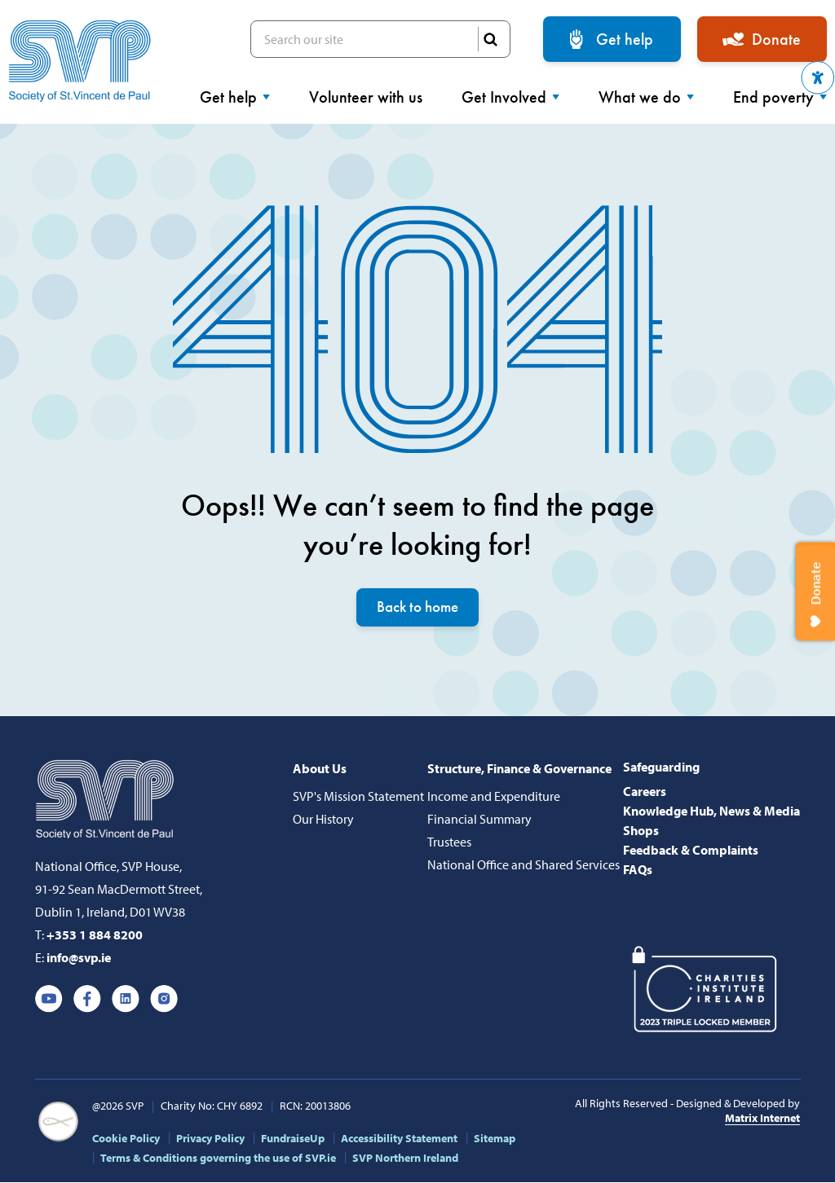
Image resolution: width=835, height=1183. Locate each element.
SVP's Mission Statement (358, 797)
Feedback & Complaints (690, 850)
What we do (646, 97)
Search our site (380, 39)
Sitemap (494, 1139)
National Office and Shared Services (523, 865)
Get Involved (510, 97)
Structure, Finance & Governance (519, 769)
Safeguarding (661, 767)
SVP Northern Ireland (405, 1158)
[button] (818, 78)
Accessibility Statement (399, 1139)
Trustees (449, 842)
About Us (320, 769)
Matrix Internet (762, 1118)
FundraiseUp (293, 1139)
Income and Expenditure (493, 797)
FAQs (637, 870)
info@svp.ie (78, 958)
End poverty (780, 97)
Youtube (49, 1000)
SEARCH (490, 39)
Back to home (417, 607)
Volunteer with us (365, 97)
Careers (644, 792)
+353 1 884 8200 (94, 935)
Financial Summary (479, 819)
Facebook (87, 1000)
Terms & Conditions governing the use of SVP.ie (218, 1158)
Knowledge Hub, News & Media (711, 811)
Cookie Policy (126, 1139)
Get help (624, 39)
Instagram (164, 1000)
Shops (641, 831)
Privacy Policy (210, 1139)
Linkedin (125, 1000)
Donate (776, 39)
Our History (323, 819)
